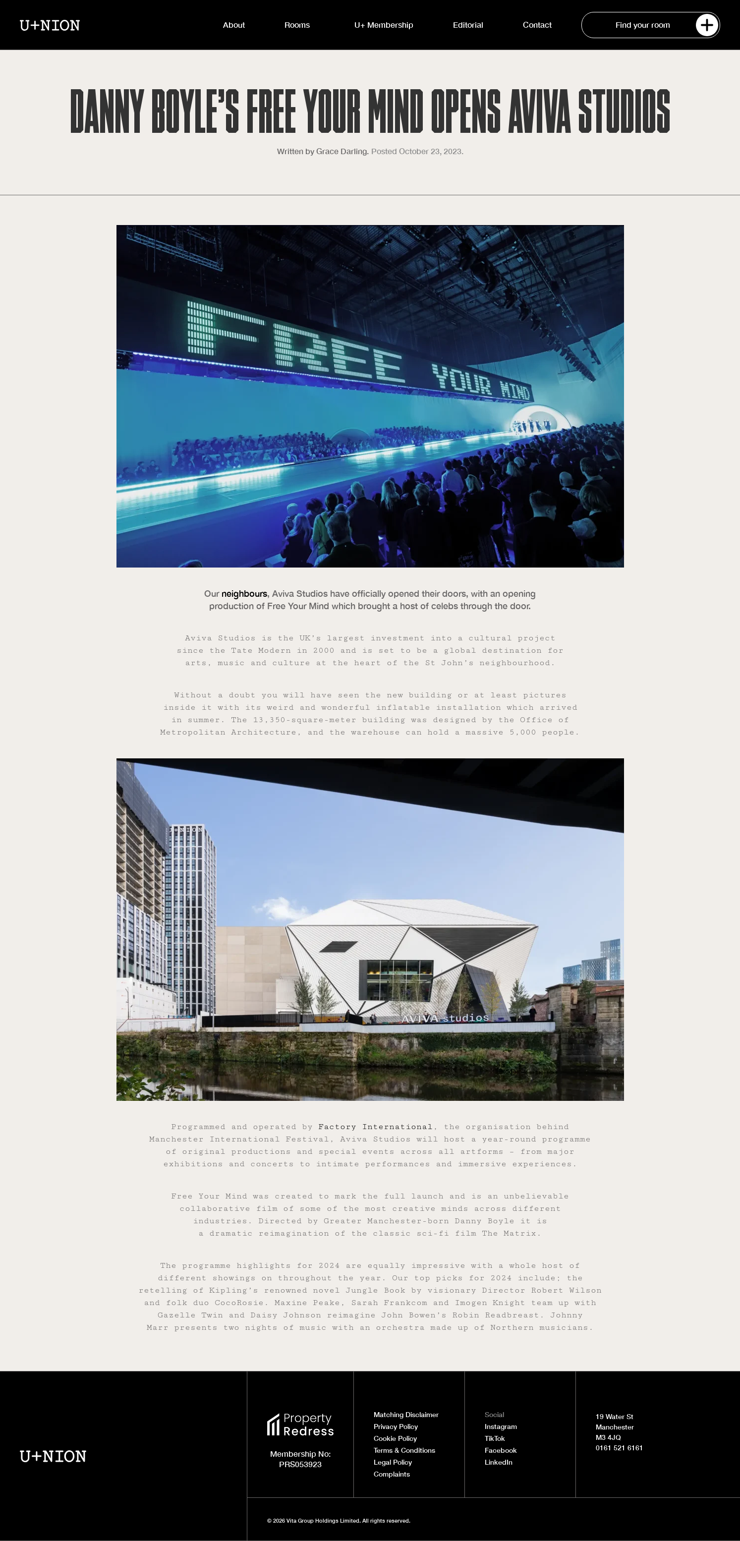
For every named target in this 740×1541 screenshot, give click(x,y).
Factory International (375, 1127)
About (234, 24)
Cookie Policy (395, 1438)
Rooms (300, 25)
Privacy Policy (396, 1426)
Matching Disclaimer (406, 1414)
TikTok (495, 1438)
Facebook (501, 1450)
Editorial (468, 24)
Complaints (392, 1474)
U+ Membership (383, 24)
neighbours (244, 593)
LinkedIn (498, 1462)
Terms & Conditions (404, 1450)
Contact (537, 24)
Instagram (501, 1426)
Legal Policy (393, 1462)
